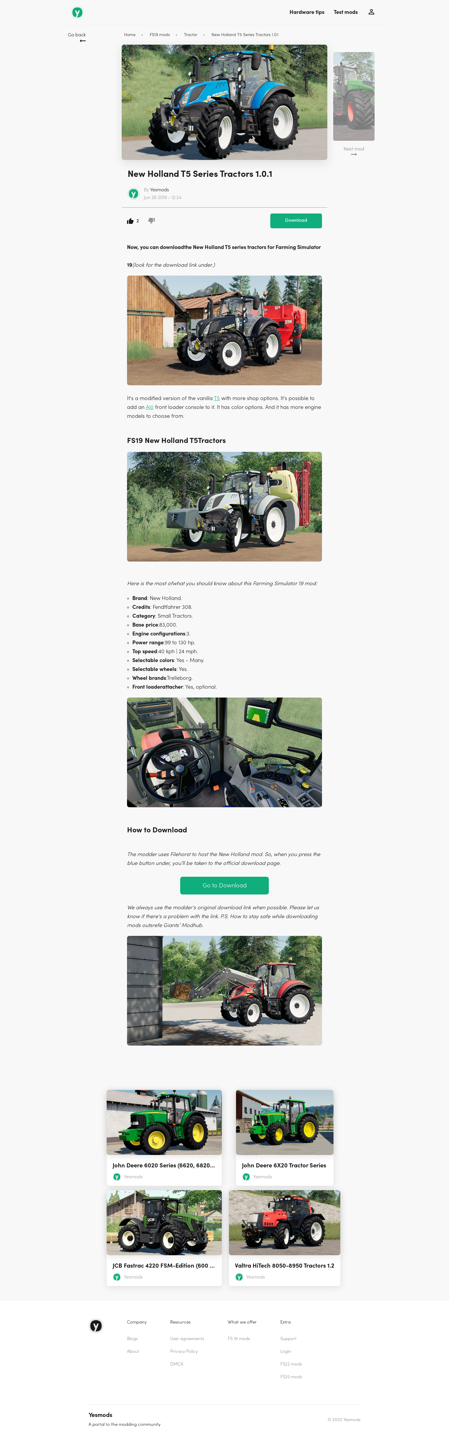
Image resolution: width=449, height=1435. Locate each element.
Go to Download (225, 885)
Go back (77, 35)
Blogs (132, 1338)
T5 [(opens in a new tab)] (217, 398)
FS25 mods (291, 1376)
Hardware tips (306, 12)
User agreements (187, 1338)
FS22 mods (291, 1364)
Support (288, 1338)
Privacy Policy (184, 1351)
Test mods (346, 12)
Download (296, 220)
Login (285, 1351)
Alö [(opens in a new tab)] (150, 407)
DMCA (176, 1364)
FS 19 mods (239, 1338)
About (133, 1351)
